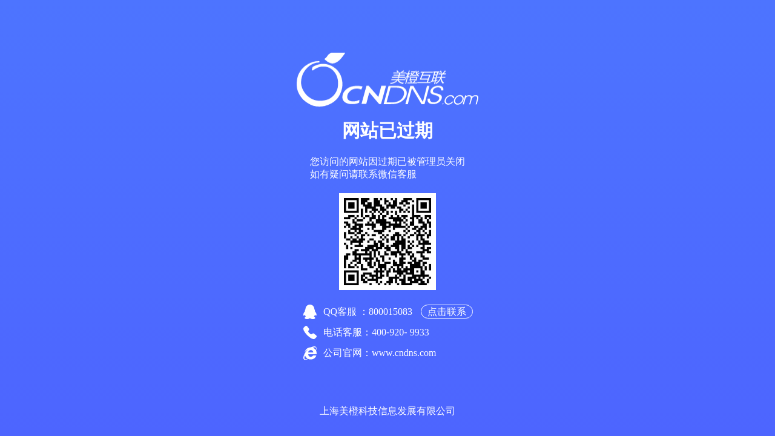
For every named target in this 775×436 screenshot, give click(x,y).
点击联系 (446, 311)
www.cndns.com (404, 353)
